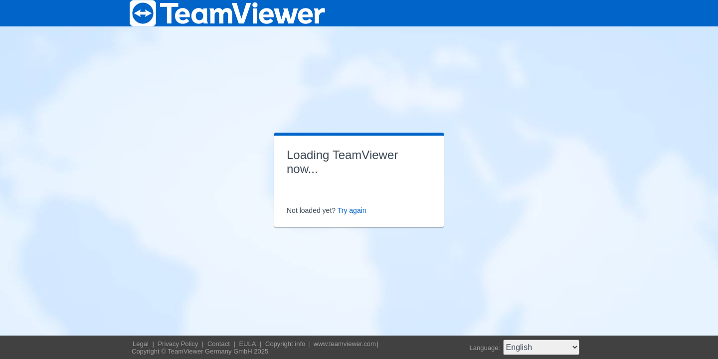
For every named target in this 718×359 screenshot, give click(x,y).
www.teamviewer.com (345, 344)
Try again (352, 210)
